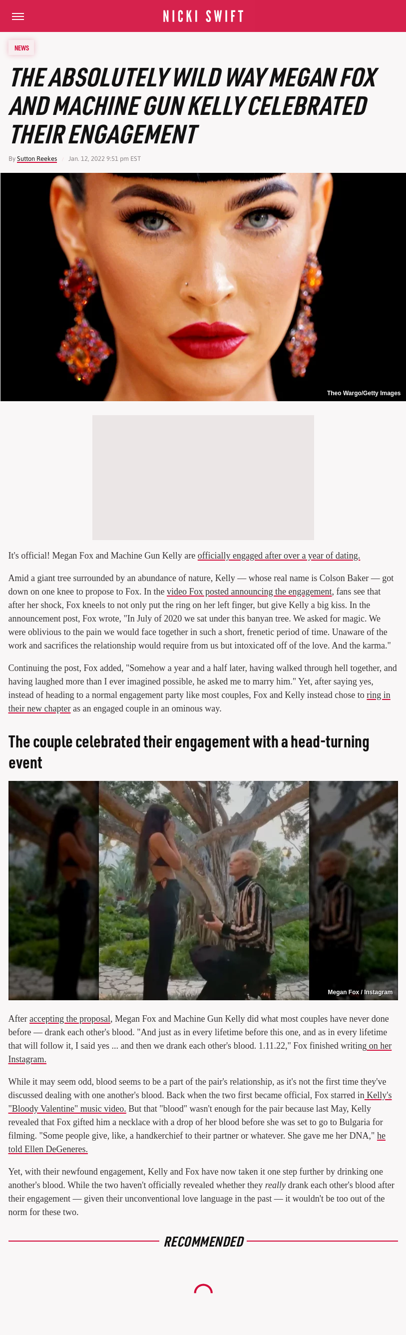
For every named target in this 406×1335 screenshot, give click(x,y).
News (21, 47)
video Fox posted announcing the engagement (249, 592)
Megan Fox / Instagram (360, 992)
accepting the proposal (69, 1019)
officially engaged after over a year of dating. (279, 556)
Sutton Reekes (37, 158)
